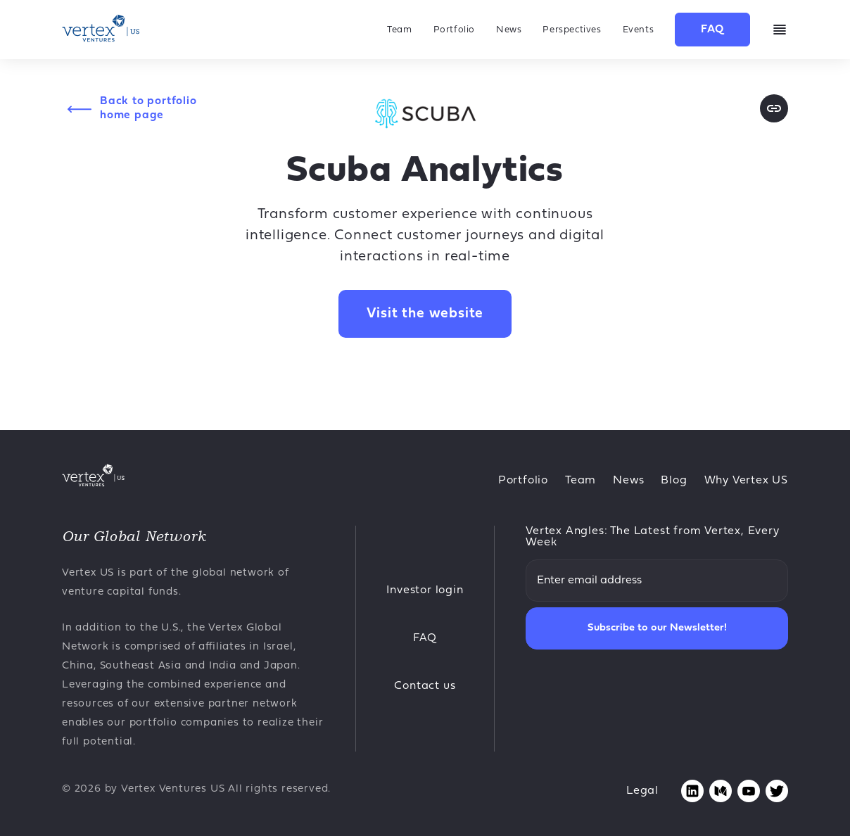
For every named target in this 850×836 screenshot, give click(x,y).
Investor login (424, 590)
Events (638, 29)
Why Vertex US (746, 480)
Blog (674, 480)
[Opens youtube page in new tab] (748, 791)
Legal (642, 791)
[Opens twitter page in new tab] (777, 791)
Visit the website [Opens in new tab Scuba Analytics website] (425, 314)
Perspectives (572, 29)
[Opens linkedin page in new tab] (692, 791)
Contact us (424, 686)
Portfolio (454, 29)
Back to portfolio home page (148, 108)
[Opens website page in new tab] (774, 108)
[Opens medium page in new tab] (720, 791)
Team (399, 29)
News (508, 29)
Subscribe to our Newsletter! (657, 628)
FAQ (712, 29)
